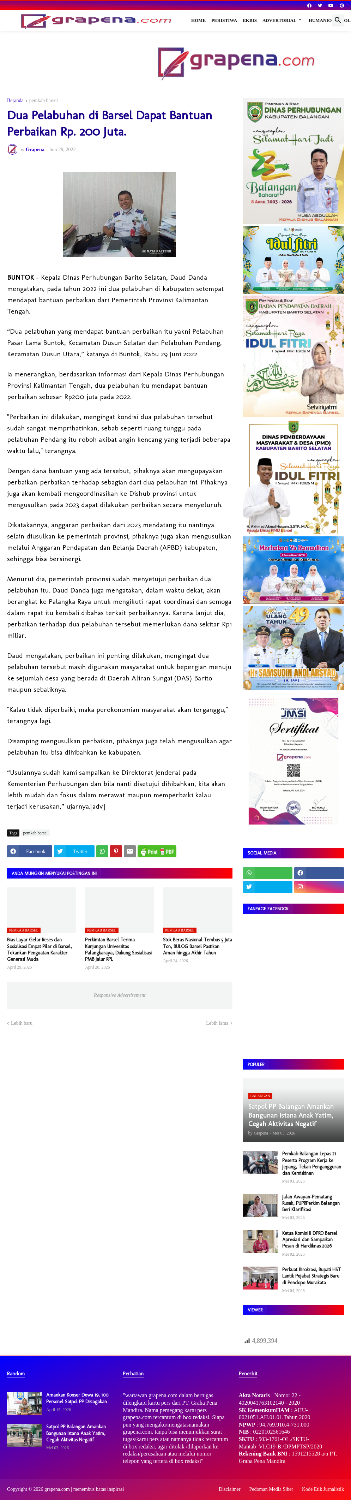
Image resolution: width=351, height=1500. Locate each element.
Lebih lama (217, 1023)
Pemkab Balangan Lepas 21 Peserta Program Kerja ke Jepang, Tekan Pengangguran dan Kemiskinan (311, 1163)
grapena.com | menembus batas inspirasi (84, 1489)
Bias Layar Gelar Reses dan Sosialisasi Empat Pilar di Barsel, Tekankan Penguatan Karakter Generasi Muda (39, 949)
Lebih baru (21, 1023)
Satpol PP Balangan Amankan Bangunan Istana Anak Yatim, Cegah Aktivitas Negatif (76, 1433)
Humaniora (324, 20)
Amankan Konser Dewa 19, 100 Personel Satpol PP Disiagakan (77, 1398)
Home (198, 20)
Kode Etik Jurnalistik (323, 1489)
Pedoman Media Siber (271, 1489)
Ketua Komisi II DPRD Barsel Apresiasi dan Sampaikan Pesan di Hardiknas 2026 (309, 1239)
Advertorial (279, 20)
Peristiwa (224, 20)
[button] (338, 20)
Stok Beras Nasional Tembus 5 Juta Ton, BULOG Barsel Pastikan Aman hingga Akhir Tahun (197, 946)
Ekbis (250, 20)
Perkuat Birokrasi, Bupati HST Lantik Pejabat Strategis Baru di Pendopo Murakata (311, 1276)
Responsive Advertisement (119, 995)
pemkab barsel (43, 100)
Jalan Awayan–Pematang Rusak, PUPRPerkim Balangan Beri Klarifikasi (311, 1203)
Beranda (15, 100)
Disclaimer (229, 1489)
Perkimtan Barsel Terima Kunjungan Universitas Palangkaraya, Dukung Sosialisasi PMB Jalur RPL (118, 949)
